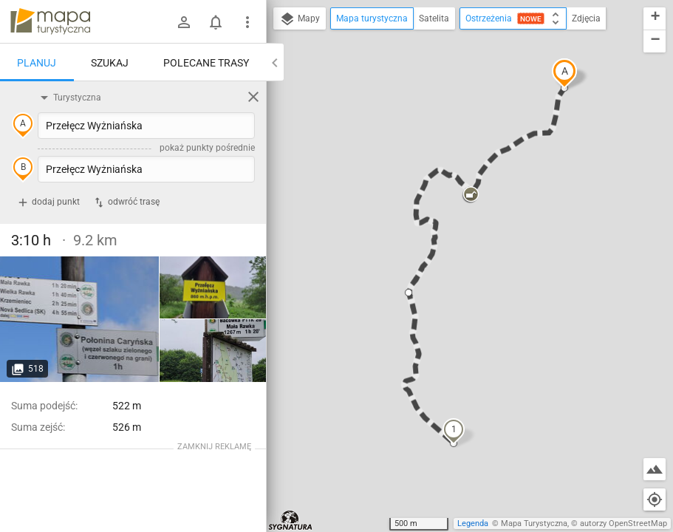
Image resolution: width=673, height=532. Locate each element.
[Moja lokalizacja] (654, 499)
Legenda (472, 523)
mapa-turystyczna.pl (50, 21)
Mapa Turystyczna (534, 523)
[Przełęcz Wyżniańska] (80, 319)
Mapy (299, 19)
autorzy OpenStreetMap (623, 523)
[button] (564, 73)
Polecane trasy (206, 63)
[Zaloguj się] (184, 22)
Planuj (36, 63)
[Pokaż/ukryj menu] (247, 22)
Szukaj (110, 63)
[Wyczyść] (253, 97)
